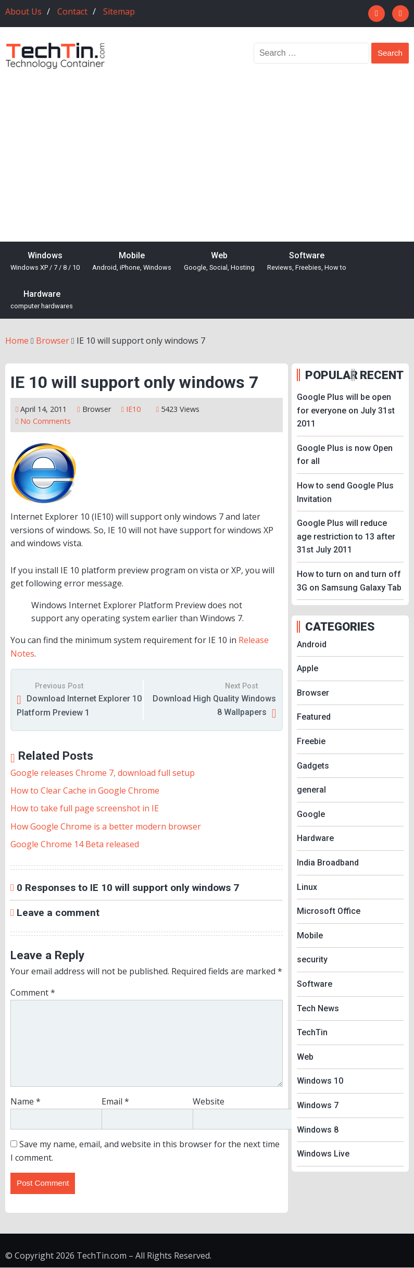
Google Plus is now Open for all (345, 455)
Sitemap (119, 11)
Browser (96, 409)
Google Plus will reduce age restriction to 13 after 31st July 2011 (346, 536)
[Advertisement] (207, 148)
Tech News (318, 1008)
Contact (72, 11)
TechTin (312, 1032)
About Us (23, 11)
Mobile (131, 261)
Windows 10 (320, 1081)
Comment (32, 992)
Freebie (311, 741)
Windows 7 (317, 1105)
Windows (45, 261)
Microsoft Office (328, 911)
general (311, 790)
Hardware (41, 300)
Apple (307, 668)
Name (25, 1101)
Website (208, 1101)
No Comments (45, 421)
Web (219, 261)
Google (311, 814)
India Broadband (328, 863)
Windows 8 (317, 1130)
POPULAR (327, 375)
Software (306, 261)
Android (312, 644)
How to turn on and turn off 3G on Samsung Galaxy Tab (349, 581)
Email (115, 1101)
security (312, 959)
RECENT (382, 375)
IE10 (133, 409)
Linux (307, 887)
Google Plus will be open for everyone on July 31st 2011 (346, 410)
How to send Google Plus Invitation (345, 492)
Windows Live (323, 1154)
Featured (314, 717)
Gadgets (313, 766)
